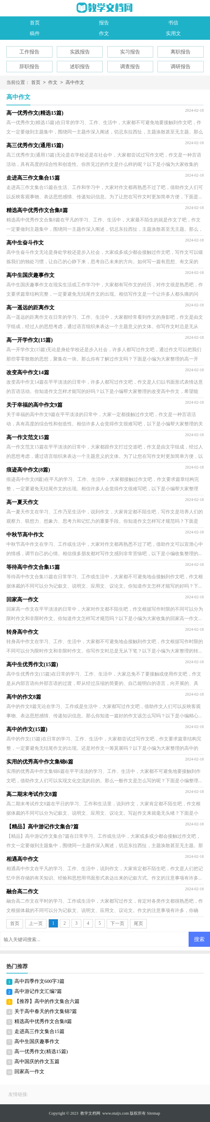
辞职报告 (29, 66)
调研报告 (181, 66)
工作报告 (29, 52)
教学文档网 (90, 1113)
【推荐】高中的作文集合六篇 (47, 1001)
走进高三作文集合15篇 (39, 1031)
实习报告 (130, 52)
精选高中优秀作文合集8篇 (43, 1021)
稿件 (35, 33)
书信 (173, 22)
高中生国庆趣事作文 (37, 1041)
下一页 (117, 923)
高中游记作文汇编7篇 (38, 991)
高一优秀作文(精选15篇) (41, 1051)
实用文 (173, 33)
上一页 (36, 923)
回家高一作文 (29, 1071)
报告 (104, 22)
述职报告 (80, 66)
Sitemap (153, 1113)
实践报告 (80, 52)
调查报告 (130, 66)
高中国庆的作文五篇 (37, 1061)
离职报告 (181, 52)
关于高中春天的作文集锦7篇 (45, 1011)
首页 (35, 22)
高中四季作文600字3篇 (39, 981)
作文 (104, 33)
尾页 (138, 923)
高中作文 (75, 82)
